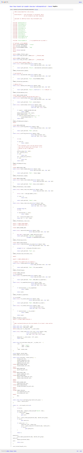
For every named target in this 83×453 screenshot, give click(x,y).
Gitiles (8, 451)
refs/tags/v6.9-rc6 (41, 6)
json (81, 451)
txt (77, 451)
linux (11, 6)
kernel (19, 6)
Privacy (11, 451)
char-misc (32, 6)
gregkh (26, 6)
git (22, 6)
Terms (15, 451)
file (36, 9)
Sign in (80, 2)
